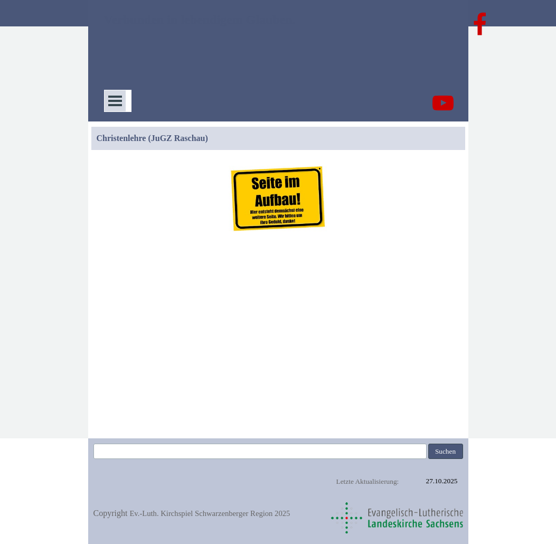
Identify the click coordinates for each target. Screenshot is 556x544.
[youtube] (443, 103)
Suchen (445, 451)
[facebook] (480, 24)
